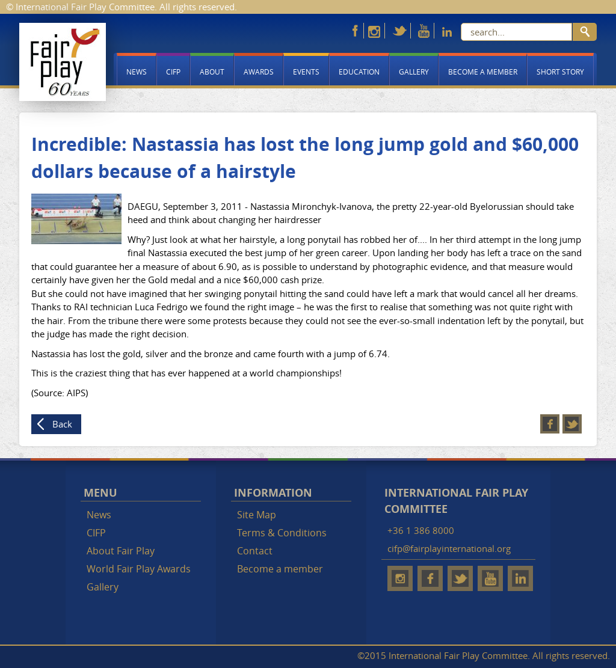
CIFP (173, 71)
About (212, 71)
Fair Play (62, 62)
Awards (259, 71)
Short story (560, 71)
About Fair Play (121, 550)
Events (306, 71)
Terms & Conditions (282, 532)
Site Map (256, 514)
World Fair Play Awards (139, 568)
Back (62, 424)
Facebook (549, 424)
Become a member (482, 71)
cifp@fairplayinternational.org (449, 548)
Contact (255, 550)
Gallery (414, 71)
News (136, 71)
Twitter (572, 424)
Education (359, 71)
